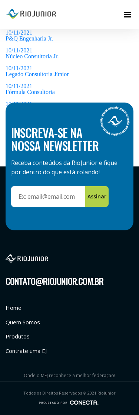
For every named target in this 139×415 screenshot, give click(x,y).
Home (13, 307)
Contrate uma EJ (26, 350)
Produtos (18, 336)
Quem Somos (23, 322)
